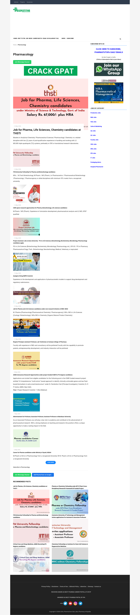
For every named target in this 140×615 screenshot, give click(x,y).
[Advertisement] (79, 19)
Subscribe (87, 39)
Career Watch (45, 39)
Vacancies (30, 2)
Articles (16, 2)
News (36, 39)
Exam (54, 39)
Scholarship (62, 39)
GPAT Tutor (24, 39)
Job (31, 39)
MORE (79, 39)
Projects (22, 2)
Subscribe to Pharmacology (21, 467)
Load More (50, 462)
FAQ (71, 39)
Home (16, 39)
